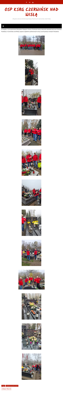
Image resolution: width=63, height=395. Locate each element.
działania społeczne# (12, 385)
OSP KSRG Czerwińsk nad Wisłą (31, 12)
